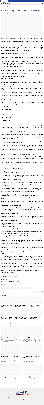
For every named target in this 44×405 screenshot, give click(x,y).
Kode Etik (9, 397)
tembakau (30, 287)
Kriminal (5, 8)
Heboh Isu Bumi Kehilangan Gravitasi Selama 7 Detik (11, 281)
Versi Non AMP (22, 401)
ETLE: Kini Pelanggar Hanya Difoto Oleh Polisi (10, 284)
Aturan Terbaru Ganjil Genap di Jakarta (9, 276)
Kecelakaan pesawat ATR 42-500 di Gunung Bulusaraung (12, 283)
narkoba (13, 287)
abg (2, 287)
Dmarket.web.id (5, 12)
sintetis (25, 287)
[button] (2, 3)
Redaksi (20, 397)
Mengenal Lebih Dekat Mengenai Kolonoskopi (10, 278)
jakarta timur (7, 287)
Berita (2, 8)
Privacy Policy (14, 397)
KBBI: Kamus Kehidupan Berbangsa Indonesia (10, 279)
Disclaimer (25, 397)
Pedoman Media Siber (33, 397)
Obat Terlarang (19, 287)
